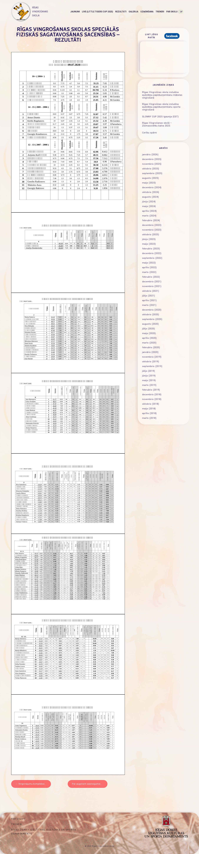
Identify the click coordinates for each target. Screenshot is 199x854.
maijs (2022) (149, 262)
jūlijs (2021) (148, 295)
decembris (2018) (151, 394)
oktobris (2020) (150, 314)
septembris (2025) (152, 173)
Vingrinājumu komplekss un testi (35, 784)
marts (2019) (149, 385)
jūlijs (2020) (148, 328)
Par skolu (172, 11)
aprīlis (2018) (149, 413)
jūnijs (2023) (149, 239)
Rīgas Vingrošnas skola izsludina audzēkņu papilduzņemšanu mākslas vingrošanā (162, 95)
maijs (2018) (149, 408)
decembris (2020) (151, 309)
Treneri (160, 11)
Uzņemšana (146, 11)
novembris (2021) (151, 286)
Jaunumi (75, 11)
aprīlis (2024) (149, 211)
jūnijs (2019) (149, 375)
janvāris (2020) (150, 352)
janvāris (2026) (150, 154)
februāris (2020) (151, 347)
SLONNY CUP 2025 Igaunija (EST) (160, 116)
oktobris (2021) (150, 291)
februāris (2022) (151, 277)
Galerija (133, 11)
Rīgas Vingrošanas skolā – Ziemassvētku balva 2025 (157, 124)
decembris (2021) (151, 281)
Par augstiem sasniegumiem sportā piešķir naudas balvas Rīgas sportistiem (89, 784)
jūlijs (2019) (148, 371)
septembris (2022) (152, 258)
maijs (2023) (149, 244)
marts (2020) (149, 342)
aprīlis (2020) (149, 338)
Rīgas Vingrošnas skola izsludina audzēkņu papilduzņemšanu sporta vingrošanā (161, 107)
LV (181, 11)
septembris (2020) (152, 319)
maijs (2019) (149, 380)
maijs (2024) (149, 206)
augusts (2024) (150, 197)
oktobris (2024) (150, 192)
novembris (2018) (151, 399)
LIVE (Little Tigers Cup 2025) (97, 11)
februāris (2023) (151, 248)
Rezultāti (120, 11)
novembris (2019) (151, 357)
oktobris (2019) (150, 361)
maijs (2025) (149, 182)
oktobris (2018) (150, 404)
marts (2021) (149, 305)
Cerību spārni (149, 132)
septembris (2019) (152, 366)
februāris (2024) (151, 220)
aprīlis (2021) (149, 300)
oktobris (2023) (150, 234)
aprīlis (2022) (149, 267)
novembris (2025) (151, 164)
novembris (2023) (151, 229)
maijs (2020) (149, 333)
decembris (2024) (151, 187)
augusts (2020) (150, 324)
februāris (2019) (151, 389)
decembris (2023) (151, 225)
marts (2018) (149, 418)
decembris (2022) (151, 253)
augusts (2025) (150, 178)
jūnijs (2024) (149, 201)
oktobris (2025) (150, 168)
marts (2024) (149, 215)
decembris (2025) (151, 159)
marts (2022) (149, 272)
